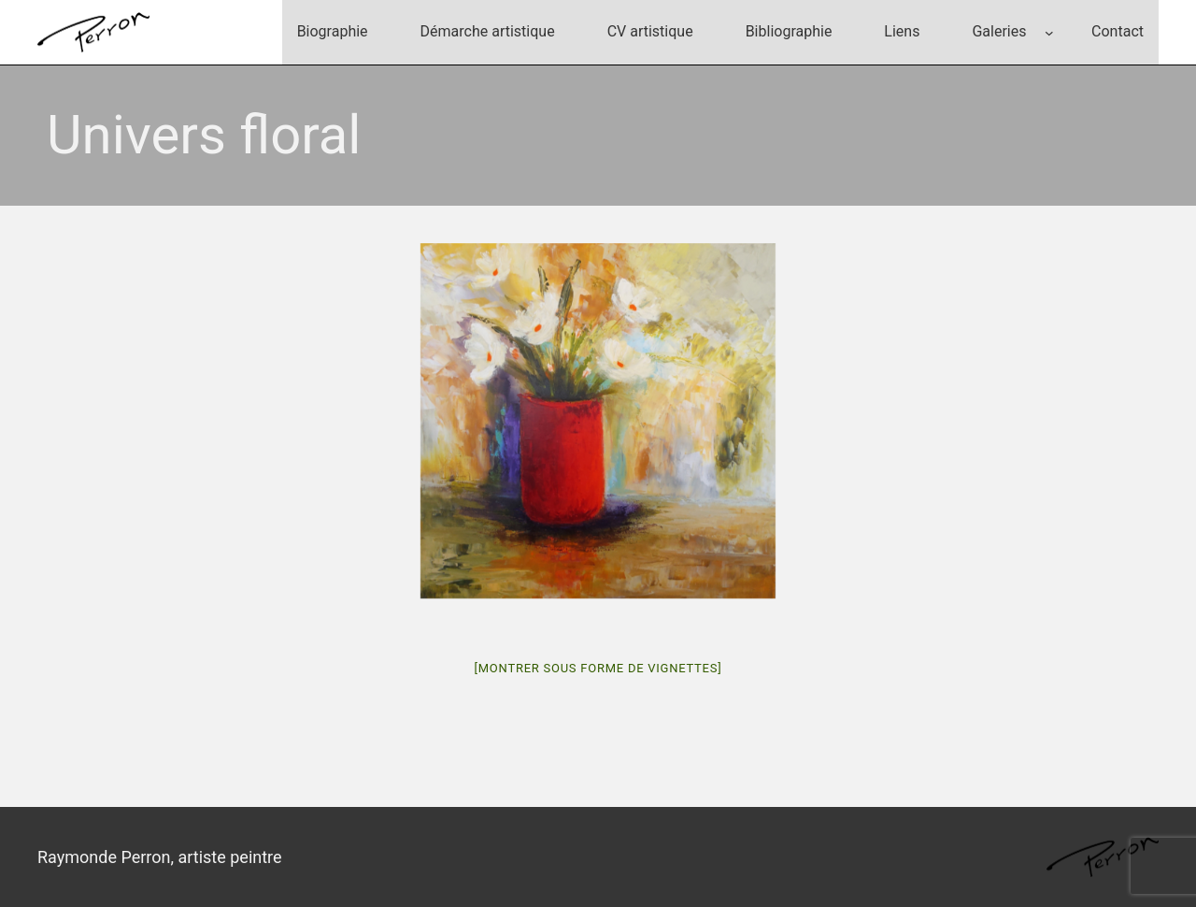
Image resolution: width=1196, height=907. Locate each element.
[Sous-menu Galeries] (1049, 32)
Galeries (999, 31)
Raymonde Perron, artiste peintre (159, 857)
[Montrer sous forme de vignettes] (598, 668)
